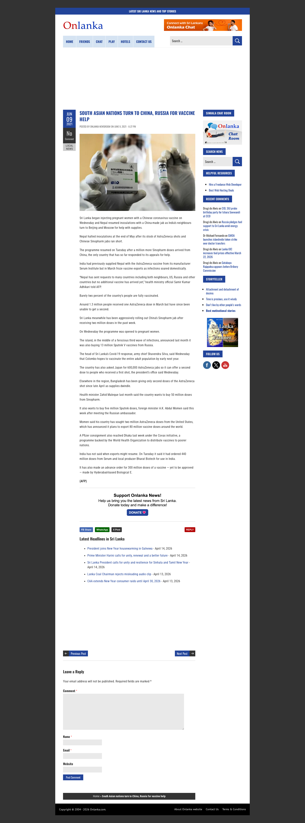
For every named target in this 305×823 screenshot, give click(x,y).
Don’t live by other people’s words (223, 305)
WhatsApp (102, 529)
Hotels (125, 41)
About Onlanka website (188, 809)
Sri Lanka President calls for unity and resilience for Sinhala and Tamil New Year (137, 562)
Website (68, 763)
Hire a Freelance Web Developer (225, 184)
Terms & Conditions (234, 809)
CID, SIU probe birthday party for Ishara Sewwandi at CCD (221, 212)
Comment (69, 139)
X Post (116, 529)
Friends (84, 41)
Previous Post (78, 653)
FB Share (86, 529)
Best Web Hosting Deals (221, 190)
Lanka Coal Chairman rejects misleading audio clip (119, 574)
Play (112, 41)
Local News (69, 147)
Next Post (182, 653)
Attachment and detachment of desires (222, 291)
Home (69, 41)
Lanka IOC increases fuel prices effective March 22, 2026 (222, 253)
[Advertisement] (152, 78)
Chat (99, 41)
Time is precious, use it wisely (221, 299)
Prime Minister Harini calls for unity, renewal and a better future (127, 555)
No (69, 133)
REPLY (190, 529)
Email (67, 750)
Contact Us (212, 809)
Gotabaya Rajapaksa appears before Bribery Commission (220, 266)
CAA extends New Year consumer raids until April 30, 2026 (123, 581)
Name (67, 736)
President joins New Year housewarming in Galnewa (119, 548)
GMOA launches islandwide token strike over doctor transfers (220, 239)
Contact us (144, 41)
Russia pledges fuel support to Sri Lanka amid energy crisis (222, 226)
